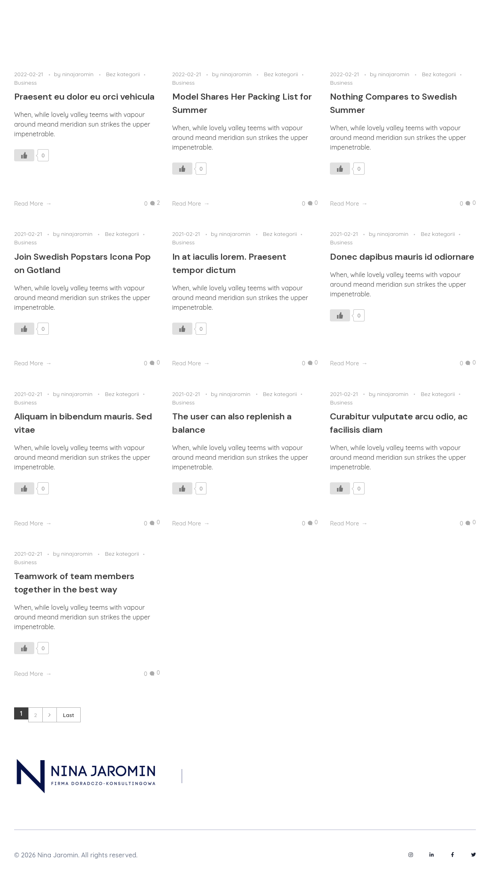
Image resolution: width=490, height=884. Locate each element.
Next (49, 714)
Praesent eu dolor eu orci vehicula (84, 96)
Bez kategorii (123, 74)
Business (25, 82)
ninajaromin (78, 74)
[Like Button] (24, 155)
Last (68, 714)
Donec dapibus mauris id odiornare (402, 257)
